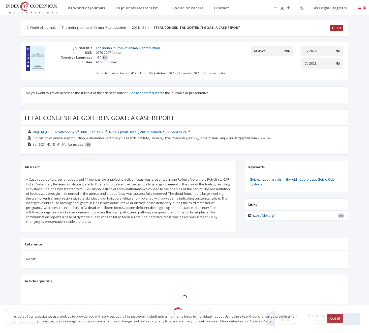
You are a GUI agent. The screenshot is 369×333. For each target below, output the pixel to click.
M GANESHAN (177, 131)
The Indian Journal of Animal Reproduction (94, 27)
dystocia (256, 184)
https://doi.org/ (263, 215)
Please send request (145, 93)
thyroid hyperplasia (301, 179)
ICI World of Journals (41, 27)
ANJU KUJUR (41, 131)
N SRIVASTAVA (66, 131)
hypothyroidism (273, 179)
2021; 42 (140, 27)
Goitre (254, 179)
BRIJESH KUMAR (93, 131)
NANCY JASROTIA (121, 131)
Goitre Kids (326, 179)
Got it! (335, 318)
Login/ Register (330, 7)
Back (336, 28)
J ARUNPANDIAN (150, 131)
